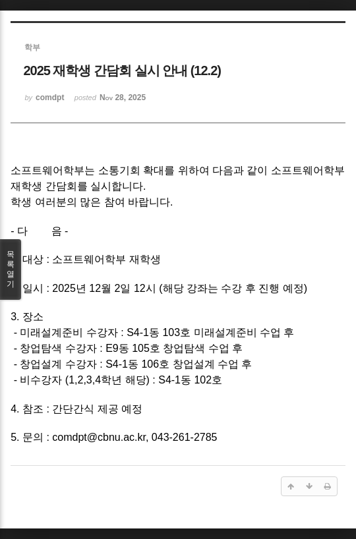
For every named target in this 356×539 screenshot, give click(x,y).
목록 (11, 269)
